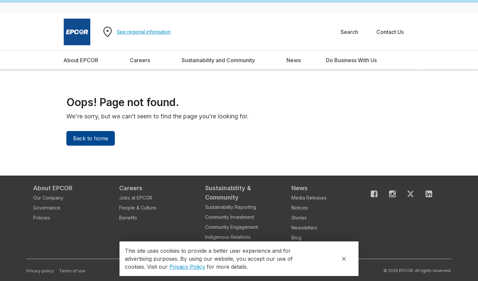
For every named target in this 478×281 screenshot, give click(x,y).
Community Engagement (231, 227)
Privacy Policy (187, 266)
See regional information (144, 32)
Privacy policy (40, 270)
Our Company (48, 198)
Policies (41, 217)
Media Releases (309, 198)
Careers (130, 188)
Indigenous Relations (228, 237)
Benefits (128, 217)
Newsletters (304, 227)
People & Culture (137, 208)
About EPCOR (52, 188)
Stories (299, 217)
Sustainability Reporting (230, 207)
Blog (296, 237)
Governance (46, 208)
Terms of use (72, 270)
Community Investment (229, 217)
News (299, 188)
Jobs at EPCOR (135, 198)
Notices (299, 208)
